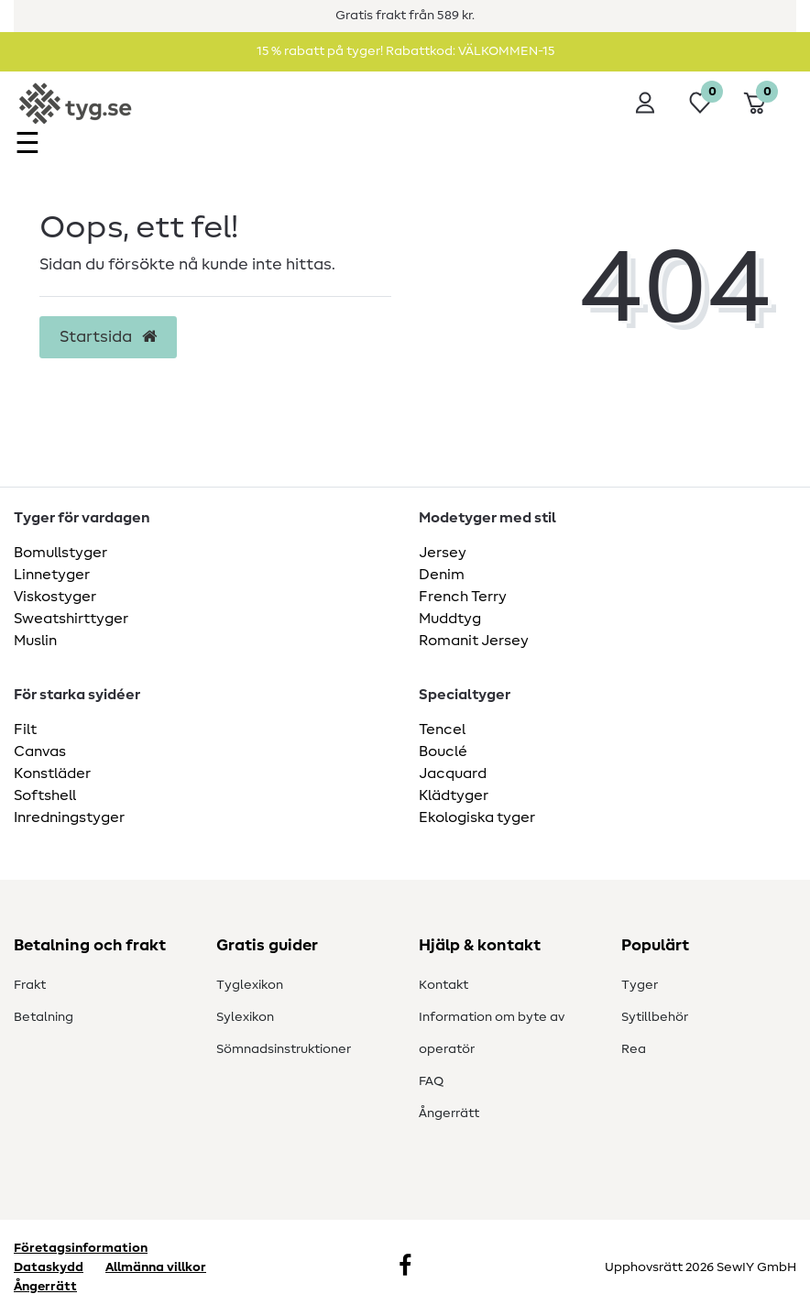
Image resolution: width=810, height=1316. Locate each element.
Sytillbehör (654, 1017)
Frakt (30, 985)
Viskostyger (55, 596)
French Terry (463, 596)
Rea (633, 1049)
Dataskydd (48, 1267)
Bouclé (443, 751)
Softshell (45, 795)
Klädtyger (453, 795)
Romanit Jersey (474, 640)
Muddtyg (450, 618)
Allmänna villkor (155, 1267)
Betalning (43, 1017)
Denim (442, 574)
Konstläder (52, 773)
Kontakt (443, 985)
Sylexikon (245, 1017)
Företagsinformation (81, 1248)
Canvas (40, 751)
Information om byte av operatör (491, 1033)
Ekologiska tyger (477, 817)
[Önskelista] (700, 102)
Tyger (639, 985)
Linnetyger (52, 574)
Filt (25, 729)
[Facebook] (405, 1267)
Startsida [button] (108, 337)
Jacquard (453, 773)
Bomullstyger (60, 552)
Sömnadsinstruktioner (283, 1049)
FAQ (431, 1081)
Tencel (442, 729)
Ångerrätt (449, 1113)
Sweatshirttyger (71, 618)
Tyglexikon (249, 985)
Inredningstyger (69, 817)
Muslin (35, 640)
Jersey (442, 552)
